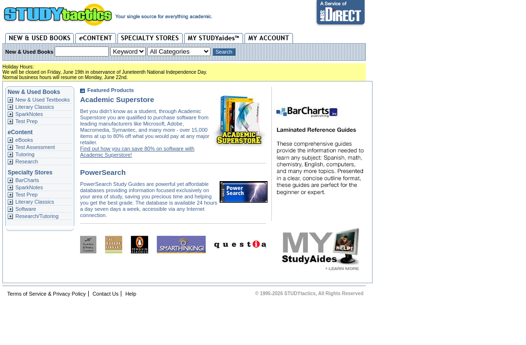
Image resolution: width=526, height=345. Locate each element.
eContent (95, 38)
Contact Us (105, 294)
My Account (269, 38)
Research (26, 161)
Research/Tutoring (36, 216)
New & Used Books (39, 38)
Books (24, 140)
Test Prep (26, 121)
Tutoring (25, 154)
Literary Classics (34, 107)
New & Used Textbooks (42, 100)
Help (130, 294)
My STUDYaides (213, 38)
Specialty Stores (150, 38)
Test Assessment (35, 147)
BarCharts (27, 180)
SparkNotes (29, 114)
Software (25, 209)
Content (20, 132)
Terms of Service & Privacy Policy (46, 294)
